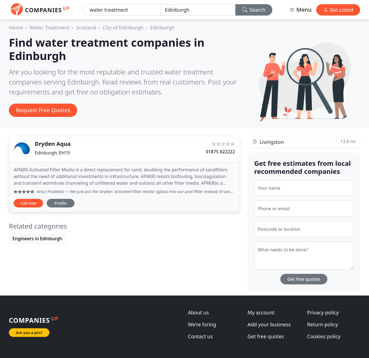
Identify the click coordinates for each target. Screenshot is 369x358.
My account (261, 312)
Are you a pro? (29, 332)
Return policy (322, 324)
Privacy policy (323, 312)
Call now (28, 203)
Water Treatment (49, 27)
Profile (60, 203)
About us (198, 312)
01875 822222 (220, 152)
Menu (300, 9)
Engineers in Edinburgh (37, 239)
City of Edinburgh (123, 27)
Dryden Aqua (53, 143)
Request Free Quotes (43, 110)
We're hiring (202, 324)
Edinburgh (162, 27)
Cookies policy (323, 336)
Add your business (269, 324)
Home (16, 27)
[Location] (197, 10)
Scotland (86, 27)
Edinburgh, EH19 (52, 153)
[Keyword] (121, 10)
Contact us (200, 336)
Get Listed (338, 9)
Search (254, 9)
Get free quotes (303, 279)
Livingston (303, 141)
